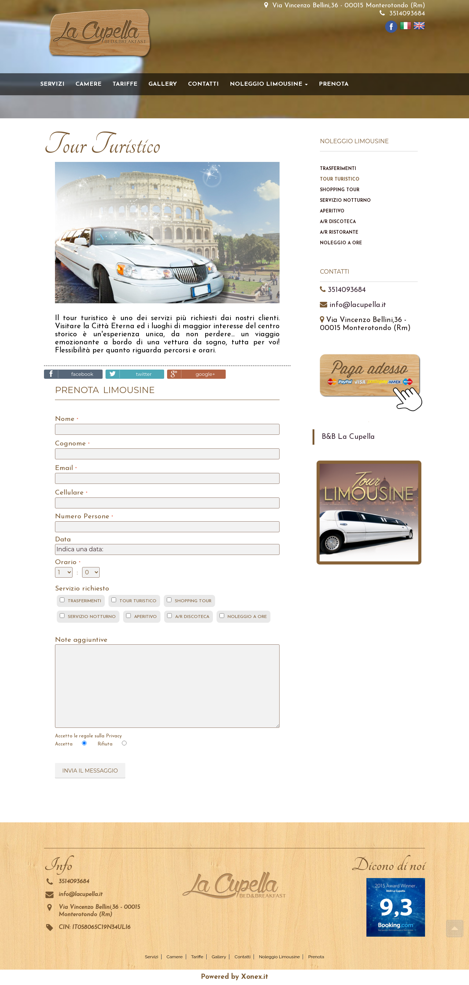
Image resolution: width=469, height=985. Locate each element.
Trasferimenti (338, 169)
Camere (88, 84)
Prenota (333, 84)
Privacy (114, 736)
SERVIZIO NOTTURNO (92, 617)
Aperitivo (332, 211)
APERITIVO (145, 617)
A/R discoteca (338, 222)
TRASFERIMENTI (84, 601)
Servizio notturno (345, 201)
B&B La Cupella (348, 437)
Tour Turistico (339, 179)
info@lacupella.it (357, 305)
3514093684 (407, 13)
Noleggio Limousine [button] (269, 84)
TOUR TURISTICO (137, 601)
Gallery (162, 84)
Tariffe (124, 84)
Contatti (203, 84)
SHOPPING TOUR (193, 601)
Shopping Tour (339, 190)
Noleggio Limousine (279, 956)
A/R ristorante (339, 232)
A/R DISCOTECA (192, 617)
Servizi (52, 84)
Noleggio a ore (341, 243)
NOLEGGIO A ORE (247, 617)
